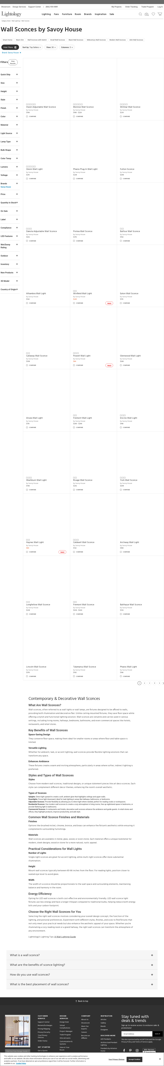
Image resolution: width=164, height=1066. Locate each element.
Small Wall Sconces (67, 40)
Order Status (42, 1018)
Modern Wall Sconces (137, 40)
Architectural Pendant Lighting (109, 1021)
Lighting (46, 14)
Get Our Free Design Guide (17, 1027)
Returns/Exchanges (45, 1002)
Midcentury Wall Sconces (112, 40)
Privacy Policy (126, 1019)
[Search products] (140, 13)
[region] (82, 1059)
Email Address (129, 1011)
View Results (22, 68)
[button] (12, 58)
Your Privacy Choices (42, 1014)
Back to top (82, 978)
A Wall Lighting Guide (65, 911)
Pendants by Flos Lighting (107, 1033)
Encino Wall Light (131, 404)
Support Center (34, 7)
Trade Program (147, 7)
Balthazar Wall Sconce (134, 581)
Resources (63, 1043)
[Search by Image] (147, 14)
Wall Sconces (25, 21)
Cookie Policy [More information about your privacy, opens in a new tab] (21, 1063)
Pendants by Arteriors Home (109, 1027)
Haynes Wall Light (44, 523)
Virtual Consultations (65, 1004)
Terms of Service (141, 1019)
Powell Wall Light (88, 346)
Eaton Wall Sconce (132, 287)
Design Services (19, 7)
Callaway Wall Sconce (46, 346)
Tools (62, 1039)
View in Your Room (64, 1026)
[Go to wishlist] (153, 13)
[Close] (160, 1059)
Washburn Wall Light (46, 463)
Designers (104, 1007)
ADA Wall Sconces (11, 45)
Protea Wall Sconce (89, 227)
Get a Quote (42, 1027)
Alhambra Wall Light (46, 287)
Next (163, 657)
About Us (84, 996)
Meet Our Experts (85, 1005)
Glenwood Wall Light (133, 346)
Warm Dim (23, 40)
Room (78, 14)
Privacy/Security (44, 1009)
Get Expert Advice (45, 1031)
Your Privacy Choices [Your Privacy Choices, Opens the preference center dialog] (116, 1059)
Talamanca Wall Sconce (91, 640)
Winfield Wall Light (89, 287)
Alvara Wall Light (44, 404)
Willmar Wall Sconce (133, 110)
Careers (84, 1009)
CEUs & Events (65, 1015)
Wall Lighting (16, 21)
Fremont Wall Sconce (90, 581)
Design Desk (64, 999)
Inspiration (100, 14)
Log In (160, 7)
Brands (88, 14)
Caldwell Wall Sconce (90, 523)
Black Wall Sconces (88, 40)
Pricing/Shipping (44, 1006)
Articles (103, 996)
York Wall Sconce (132, 463)
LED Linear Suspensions (109, 1037)
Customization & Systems (66, 1020)
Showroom (5, 7)
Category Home (6, 21)
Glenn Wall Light (44, 168)
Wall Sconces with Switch (43, 40)
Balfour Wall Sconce (133, 227)
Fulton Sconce (130, 168)
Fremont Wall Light (89, 404)
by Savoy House (42, 112)
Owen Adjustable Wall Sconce (50, 110)
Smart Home (8, 40)
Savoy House (64, 30)
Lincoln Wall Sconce (46, 640)
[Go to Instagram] (137, 1028)
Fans (56, 14)
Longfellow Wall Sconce (48, 581)
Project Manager (66, 1008)
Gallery (103, 1000)
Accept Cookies (134, 1059)
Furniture (67, 14)
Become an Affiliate (85, 1014)
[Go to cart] (160, 13)
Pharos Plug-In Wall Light (92, 168)
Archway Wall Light (132, 523)
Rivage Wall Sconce (89, 463)
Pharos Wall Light (131, 640)
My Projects (117, 7)
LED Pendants (106, 1016)
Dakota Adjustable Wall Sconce (51, 227)
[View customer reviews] (149, 1028)
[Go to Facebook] (124, 1028)
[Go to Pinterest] (130, 1028)
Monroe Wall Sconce (90, 110)
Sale (112, 14)
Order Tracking (131, 7)
